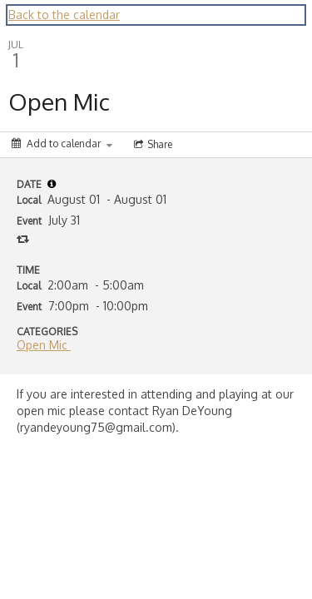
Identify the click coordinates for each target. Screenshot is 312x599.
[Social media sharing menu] (151, 144)
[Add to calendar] (62, 143)
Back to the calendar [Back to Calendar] (64, 14)
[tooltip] (51, 184)
